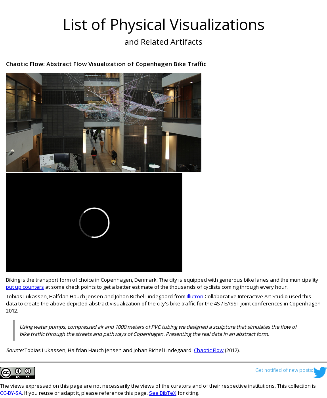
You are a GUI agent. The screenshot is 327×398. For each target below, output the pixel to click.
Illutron (195, 296)
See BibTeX (162, 392)
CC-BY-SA (11, 392)
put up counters (25, 286)
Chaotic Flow (209, 350)
